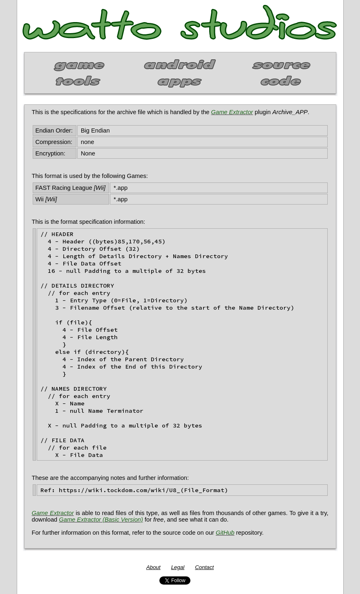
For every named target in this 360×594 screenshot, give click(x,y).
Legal (178, 567)
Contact (204, 567)
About (153, 567)
